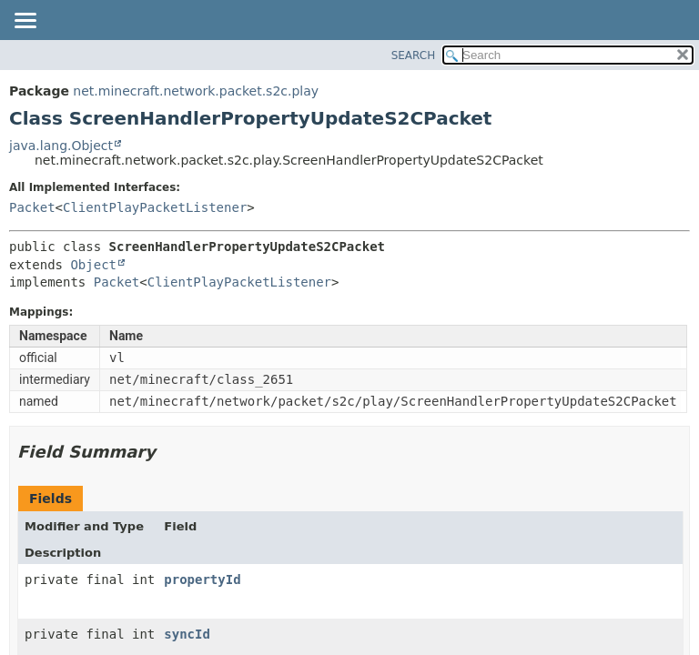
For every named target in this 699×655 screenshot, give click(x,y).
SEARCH (413, 55)
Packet (32, 207)
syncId (187, 634)
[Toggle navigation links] (24, 22)
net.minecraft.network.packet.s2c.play (196, 91)
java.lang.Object (61, 145)
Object (93, 264)
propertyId (202, 579)
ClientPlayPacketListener (155, 207)
